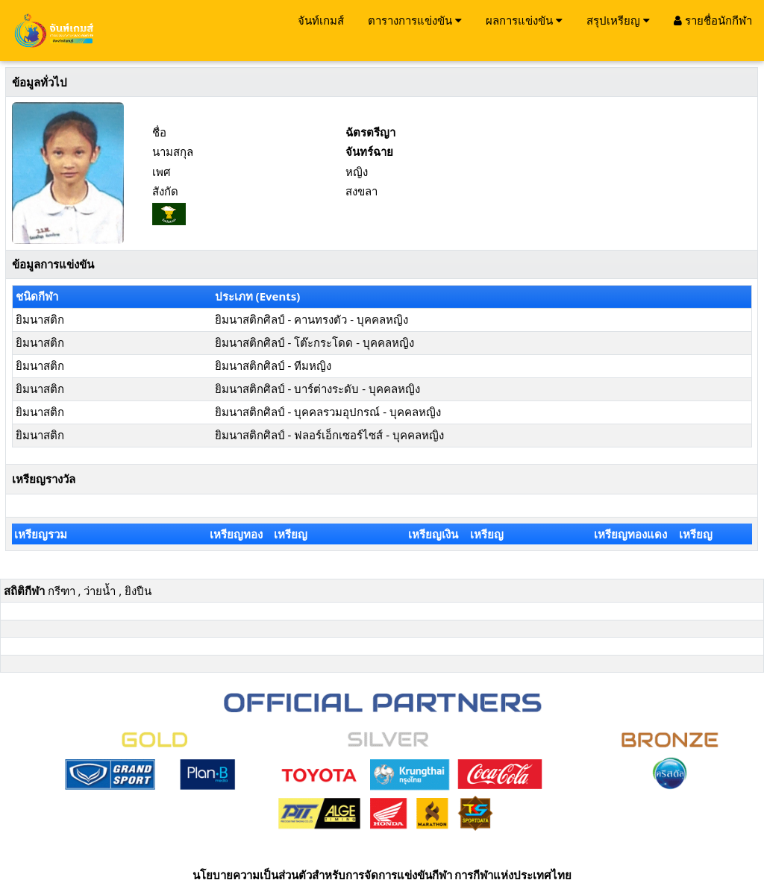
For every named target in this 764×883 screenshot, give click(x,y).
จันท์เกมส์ (321, 20)
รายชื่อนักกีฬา (713, 20)
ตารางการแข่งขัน (415, 20)
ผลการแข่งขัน (524, 20)
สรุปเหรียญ (618, 20)
